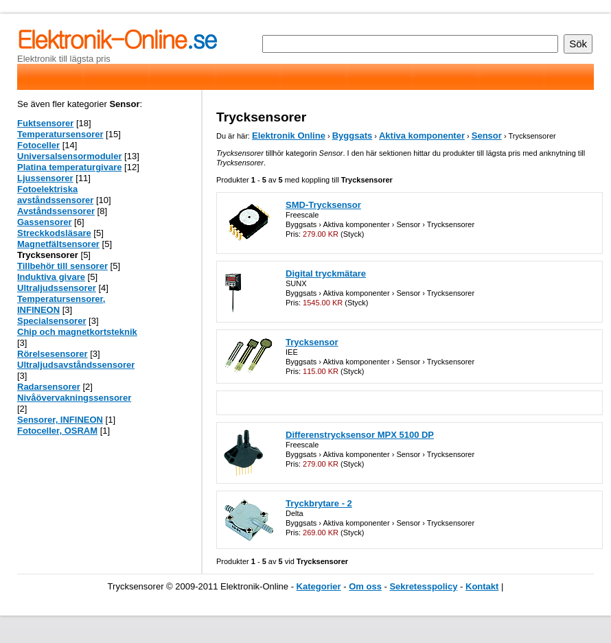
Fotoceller (38, 145)
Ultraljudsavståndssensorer (76, 365)
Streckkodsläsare (54, 233)
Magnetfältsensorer (58, 244)
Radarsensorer (48, 387)
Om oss (365, 586)
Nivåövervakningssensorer (74, 398)
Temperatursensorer (60, 134)
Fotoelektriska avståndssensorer (55, 194)
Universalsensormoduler (69, 156)
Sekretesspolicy (423, 586)
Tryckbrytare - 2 (319, 503)
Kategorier (319, 586)
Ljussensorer (45, 178)
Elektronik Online (288, 135)
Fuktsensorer (45, 123)
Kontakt (481, 586)
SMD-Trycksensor (323, 205)
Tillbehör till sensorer (62, 266)
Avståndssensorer (56, 211)
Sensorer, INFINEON (60, 419)
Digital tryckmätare (326, 273)
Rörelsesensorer (52, 354)
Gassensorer (44, 222)
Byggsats (352, 135)
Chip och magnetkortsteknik (77, 332)
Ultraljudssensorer (56, 288)
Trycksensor (312, 342)
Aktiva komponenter (422, 135)
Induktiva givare (51, 277)
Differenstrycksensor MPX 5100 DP (360, 435)
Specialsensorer (51, 321)
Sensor (487, 135)
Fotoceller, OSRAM (57, 430)
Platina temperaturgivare (69, 167)
